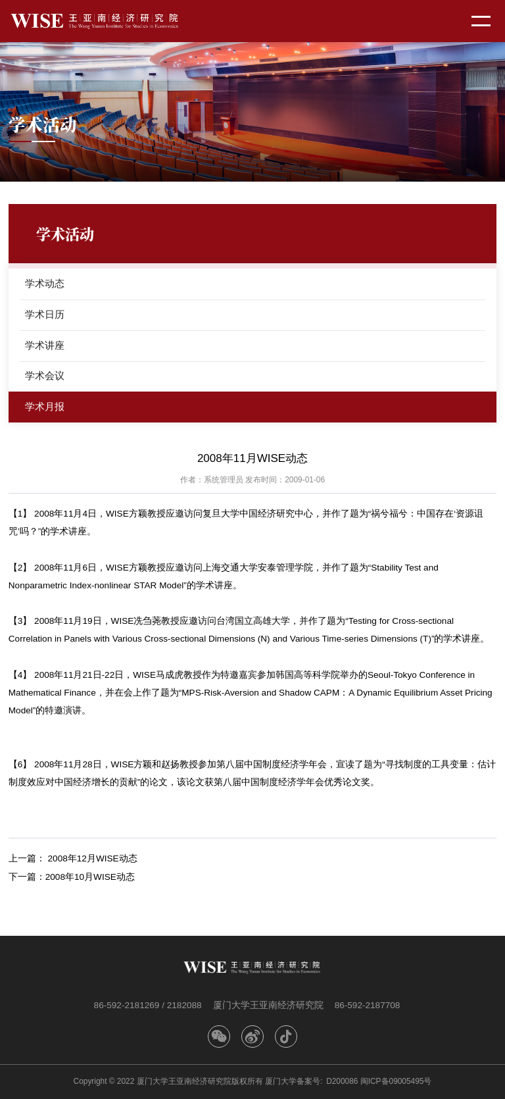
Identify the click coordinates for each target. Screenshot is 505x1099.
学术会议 (44, 375)
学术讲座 (44, 345)
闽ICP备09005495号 (396, 1081)
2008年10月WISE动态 (90, 877)
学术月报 (44, 406)
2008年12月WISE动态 (92, 858)
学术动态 (44, 283)
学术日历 (44, 314)
